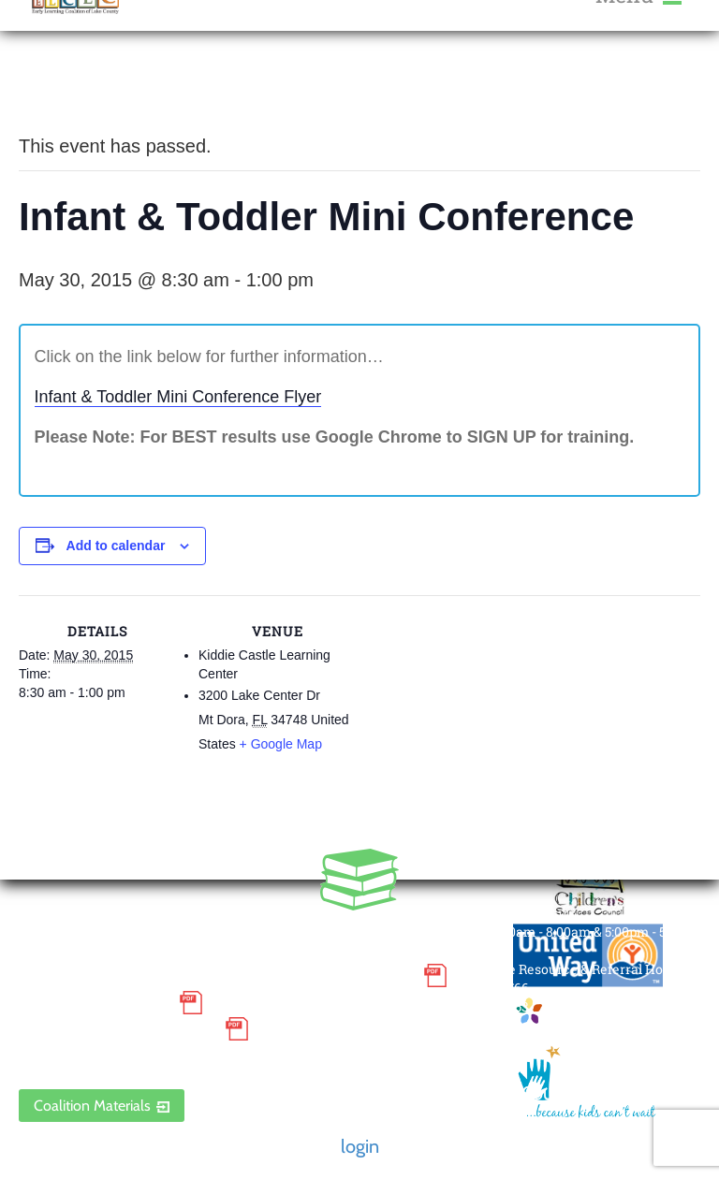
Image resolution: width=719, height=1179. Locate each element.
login (360, 1146)
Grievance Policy (94, 1002)
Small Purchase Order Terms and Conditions (216, 976)
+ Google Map (281, 743)
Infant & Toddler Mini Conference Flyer (178, 396)
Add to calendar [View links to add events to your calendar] (116, 545)
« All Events (61, 84)
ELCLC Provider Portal (117, 1056)
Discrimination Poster (117, 1029)
